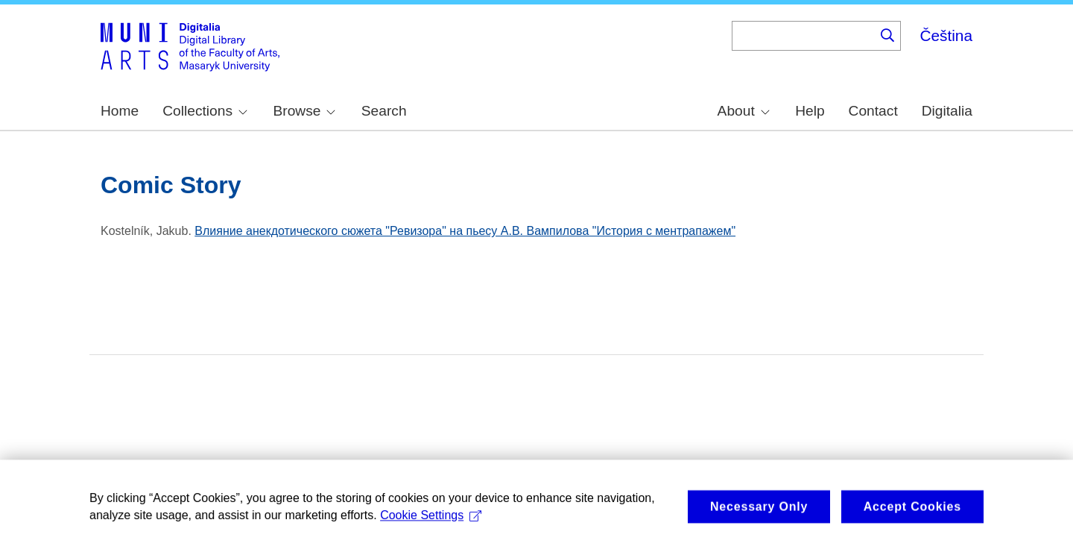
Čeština (946, 35)
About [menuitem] (744, 111)
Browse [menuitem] (304, 111)
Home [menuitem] (120, 111)
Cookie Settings (430, 519)
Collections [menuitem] (204, 111)
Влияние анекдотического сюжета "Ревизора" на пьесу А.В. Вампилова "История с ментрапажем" (464, 231)
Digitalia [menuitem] (947, 111)
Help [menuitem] (809, 111)
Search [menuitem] (384, 111)
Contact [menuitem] (873, 111)
